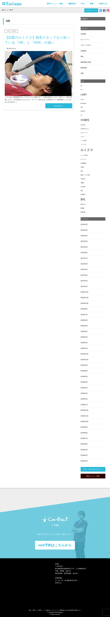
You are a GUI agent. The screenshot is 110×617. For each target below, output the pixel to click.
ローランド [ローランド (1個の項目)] (83, 159)
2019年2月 (84, 399)
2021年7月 (84, 258)
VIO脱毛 (83, 34)
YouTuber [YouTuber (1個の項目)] (83, 124)
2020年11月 (85, 297)
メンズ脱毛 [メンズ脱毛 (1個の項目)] (83, 140)
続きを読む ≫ (58, 106)
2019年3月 (84, 393)
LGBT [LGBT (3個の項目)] (84, 94)
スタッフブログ (86, 45)
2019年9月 (84, 365)
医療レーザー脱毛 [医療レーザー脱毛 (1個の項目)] (85, 175)
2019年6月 (84, 376)
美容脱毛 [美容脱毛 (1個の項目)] (83, 194)
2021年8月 (84, 252)
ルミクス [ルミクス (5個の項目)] (87, 150)
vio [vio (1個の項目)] (81, 115)
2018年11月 (85, 416)
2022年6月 (84, 230)
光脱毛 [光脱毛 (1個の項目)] (82, 167)
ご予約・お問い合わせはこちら (93, 469)
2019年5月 (84, 382)
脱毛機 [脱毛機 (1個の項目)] (82, 208)
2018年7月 (84, 438)
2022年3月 (84, 236)
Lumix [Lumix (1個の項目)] (82, 99)
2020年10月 (85, 303)
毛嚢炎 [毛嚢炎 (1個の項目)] (82, 182)
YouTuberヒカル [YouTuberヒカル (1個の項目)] (85, 128)
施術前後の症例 (86, 62)
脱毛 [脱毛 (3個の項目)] (83, 199)
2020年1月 (84, 348)
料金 (82, 56)
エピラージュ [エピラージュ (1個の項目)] (84, 132)
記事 (82, 73)
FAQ (83, 4)
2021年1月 (84, 286)
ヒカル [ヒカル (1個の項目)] (82, 136)
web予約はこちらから (91, 10)
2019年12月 (85, 354)
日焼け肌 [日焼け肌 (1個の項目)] (83, 178)
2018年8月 (84, 433)
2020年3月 (84, 337)
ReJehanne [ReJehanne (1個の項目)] (83, 103)
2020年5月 (84, 326)
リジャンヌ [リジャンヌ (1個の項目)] (83, 144)
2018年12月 (85, 410)
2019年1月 (84, 404)
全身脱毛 (84, 51)
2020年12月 (85, 292)
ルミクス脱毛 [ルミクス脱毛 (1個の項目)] (84, 155)
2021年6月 (84, 264)
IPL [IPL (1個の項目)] (81, 89)
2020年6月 (84, 320)
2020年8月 (84, 309)
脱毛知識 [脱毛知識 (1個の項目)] (83, 212)
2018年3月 (84, 455)
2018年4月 (84, 449)
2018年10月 (85, 421)
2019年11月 (85, 359)
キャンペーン (85, 39)
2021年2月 (84, 281)
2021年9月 (84, 247)
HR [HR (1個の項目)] (81, 85)
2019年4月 (84, 388)
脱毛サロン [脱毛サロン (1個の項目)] (83, 204)
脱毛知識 (84, 68)
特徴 (91, 4)
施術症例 (72, 4)
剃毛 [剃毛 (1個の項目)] (82, 171)
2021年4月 (84, 269)
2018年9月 (84, 427)
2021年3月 (84, 275)
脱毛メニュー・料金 (55, 4)
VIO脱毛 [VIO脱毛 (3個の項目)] (85, 120)
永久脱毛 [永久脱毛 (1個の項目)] (83, 186)
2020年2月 (84, 342)
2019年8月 (84, 371)
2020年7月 (84, 314)
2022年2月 (84, 241)
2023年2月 (84, 224)
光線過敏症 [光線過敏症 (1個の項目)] (83, 163)
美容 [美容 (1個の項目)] (82, 190)
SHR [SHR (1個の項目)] (82, 107)
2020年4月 (84, 331)
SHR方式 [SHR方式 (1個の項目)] (83, 111)
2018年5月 (84, 444)
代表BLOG (103, 4)
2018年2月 (84, 461)
